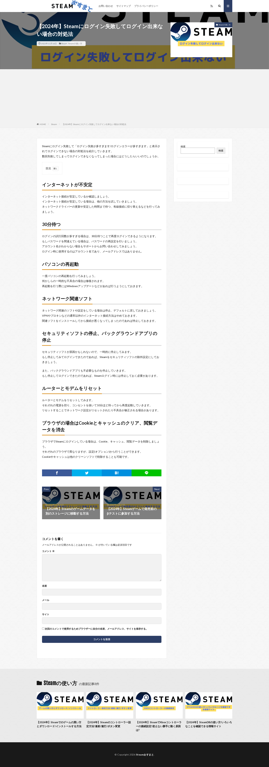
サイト (45, 614)
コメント (48, 551)
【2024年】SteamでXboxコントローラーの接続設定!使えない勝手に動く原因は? (159, 726)
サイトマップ (123, 5)
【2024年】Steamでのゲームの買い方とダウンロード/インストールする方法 (59, 724)
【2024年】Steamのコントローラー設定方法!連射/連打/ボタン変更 (108, 724)
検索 (183, 146)
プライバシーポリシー (146, 5)
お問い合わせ (105, 5)
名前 (44, 586)
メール (45, 600)
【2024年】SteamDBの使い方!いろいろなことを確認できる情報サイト (208, 724)
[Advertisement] (134, 97)
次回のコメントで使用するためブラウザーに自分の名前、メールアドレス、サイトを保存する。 (96, 629)
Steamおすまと (145, 754)
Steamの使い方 (75, 43)
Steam (64, 43)
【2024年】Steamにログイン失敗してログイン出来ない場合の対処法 (94, 124)
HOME (43, 124)
